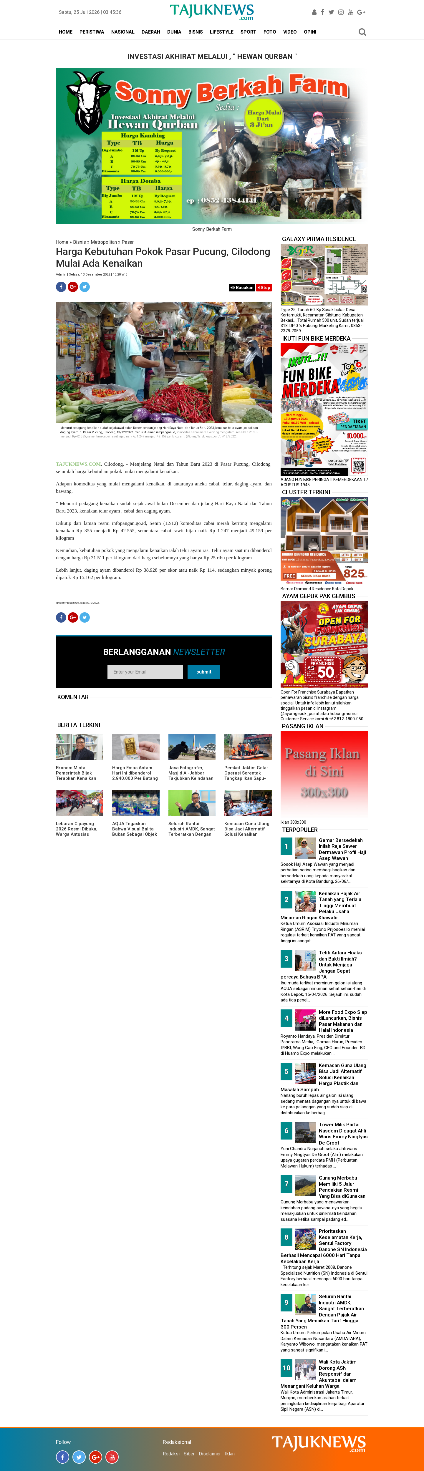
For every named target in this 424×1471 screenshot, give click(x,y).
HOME (65, 32)
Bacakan (242, 287)
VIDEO (290, 32)
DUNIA (174, 32)
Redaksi (171, 1454)
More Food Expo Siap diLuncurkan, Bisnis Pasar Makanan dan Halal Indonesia (343, 1021)
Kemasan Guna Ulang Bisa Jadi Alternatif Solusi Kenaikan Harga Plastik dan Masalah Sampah (246, 834)
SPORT (248, 32)
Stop (264, 287)
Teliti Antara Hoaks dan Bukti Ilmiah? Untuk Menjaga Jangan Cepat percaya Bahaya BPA (321, 965)
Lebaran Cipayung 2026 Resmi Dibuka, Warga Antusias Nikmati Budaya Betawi (76, 834)
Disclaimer (210, 1454)
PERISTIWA (92, 32)
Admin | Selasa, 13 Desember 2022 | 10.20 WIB (91, 274)
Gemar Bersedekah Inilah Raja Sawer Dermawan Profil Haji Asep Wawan (342, 849)
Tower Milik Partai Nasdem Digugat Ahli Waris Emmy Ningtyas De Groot (343, 1134)
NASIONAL (123, 32)
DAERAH (151, 32)
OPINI (310, 32)
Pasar (128, 242)
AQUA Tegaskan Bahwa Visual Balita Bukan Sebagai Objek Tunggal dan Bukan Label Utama (134, 834)
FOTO (270, 32)
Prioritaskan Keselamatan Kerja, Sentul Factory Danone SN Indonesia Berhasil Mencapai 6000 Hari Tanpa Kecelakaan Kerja (324, 1246)
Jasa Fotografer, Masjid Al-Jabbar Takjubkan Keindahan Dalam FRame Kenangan (190, 778)
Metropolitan (104, 242)
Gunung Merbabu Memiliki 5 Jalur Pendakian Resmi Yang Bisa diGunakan (342, 1187)
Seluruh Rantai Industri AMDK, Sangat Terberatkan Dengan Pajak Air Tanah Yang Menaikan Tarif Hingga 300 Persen (191, 837)
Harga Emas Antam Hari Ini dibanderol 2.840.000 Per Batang (135, 773)
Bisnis (79, 242)
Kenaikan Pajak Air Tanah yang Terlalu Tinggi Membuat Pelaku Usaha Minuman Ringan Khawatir (321, 905)
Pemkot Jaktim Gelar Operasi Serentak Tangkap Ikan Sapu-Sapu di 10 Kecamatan (247, 775)
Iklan (230, 1454)
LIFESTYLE (221, 32)
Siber (189, 1454)
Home (62, 242)
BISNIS (195, 32)
